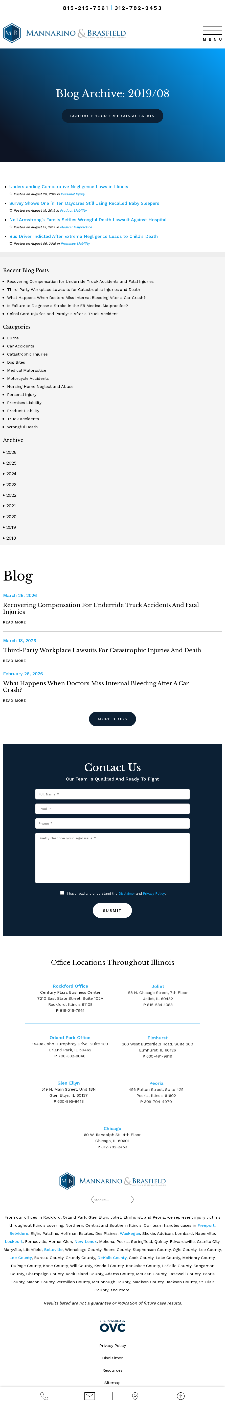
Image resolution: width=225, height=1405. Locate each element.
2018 (9, 537)
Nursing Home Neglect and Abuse (40, 386)
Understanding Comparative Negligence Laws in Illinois (71, 186)
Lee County (20, 1258)
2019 (9, 527)
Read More (14, 622)
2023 (9, 484)
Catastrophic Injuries (27, 354)
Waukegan (130, 1233)
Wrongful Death (22, 426)
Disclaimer (127, 894)
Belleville (53, 1249)
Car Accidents (20, 346)
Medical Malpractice (76, 227)
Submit (112, 910)
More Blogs (113, 718)
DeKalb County (112, 1258)
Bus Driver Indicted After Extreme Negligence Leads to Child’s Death (86, 236)
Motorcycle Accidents (28, 378)
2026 (9, 452)
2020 (9, 516)
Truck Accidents (23, 418)
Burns (13, 338)
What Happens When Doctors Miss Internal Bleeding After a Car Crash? (76, 297)
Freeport (206, 1225)
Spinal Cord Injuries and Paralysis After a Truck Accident (62, 313)
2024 (9, 473)
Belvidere (18, 1233)
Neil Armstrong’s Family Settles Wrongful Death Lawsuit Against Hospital (91, 219)
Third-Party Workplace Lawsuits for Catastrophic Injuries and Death (73, 289)
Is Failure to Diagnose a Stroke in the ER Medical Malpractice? (67, 305)
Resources (112, 1370)
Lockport (14, 1241)
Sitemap (112, 1383)
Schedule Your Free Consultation (112, 115)
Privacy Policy (154, 894)
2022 (9, 494)
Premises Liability (75, 243)
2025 (9, 462)
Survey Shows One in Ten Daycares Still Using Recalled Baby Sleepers (87, 203)
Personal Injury (73, 194)
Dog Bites (16, 362)
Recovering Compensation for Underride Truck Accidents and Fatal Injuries (80, 281)
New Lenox (85, 1241)
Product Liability (73, 210)
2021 (9, 505)
